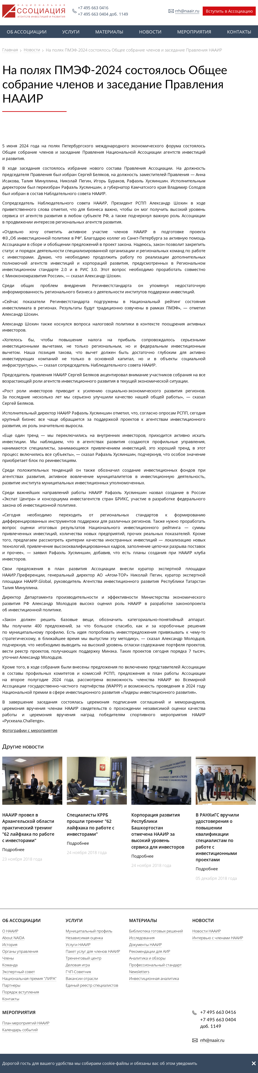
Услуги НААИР (78, 944)
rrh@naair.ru (187, 11)
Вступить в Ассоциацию (229, 11)
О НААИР (10, 931)
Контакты (10, 998)
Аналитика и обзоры (147, 958)
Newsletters (139, 971)
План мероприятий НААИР (25, 1023)
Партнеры (11, 985)
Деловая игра (78, 964)
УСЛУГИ (70, 32)
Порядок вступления (20, 992)
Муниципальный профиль (89, 931)
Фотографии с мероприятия (29, 730)
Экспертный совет (18, 971)
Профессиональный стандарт (155, 964)
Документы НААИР (145, 944)
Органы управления (20, 951)
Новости (32, 49)
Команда (10, 964)
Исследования (142, 937)
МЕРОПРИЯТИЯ (194, 32)
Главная (10, 49)
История (9, 944)
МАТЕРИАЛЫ (109, 32)
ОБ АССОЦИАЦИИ (26, 32)
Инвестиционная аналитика (154, 978)
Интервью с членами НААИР (217, 937)
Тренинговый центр (83, 958)
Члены (8, 958)
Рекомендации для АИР (149, 951)
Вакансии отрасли (82, 978)
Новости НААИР (206, 931)
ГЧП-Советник (78, 971)
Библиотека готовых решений (156, 931)
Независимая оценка (84, 937)
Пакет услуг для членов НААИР (93, 951)
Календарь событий (20, 1029)
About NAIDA (13, 937)
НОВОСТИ (150, 32)
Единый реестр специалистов (92, 985)
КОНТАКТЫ (239, 32)
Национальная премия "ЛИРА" (29, 978)
